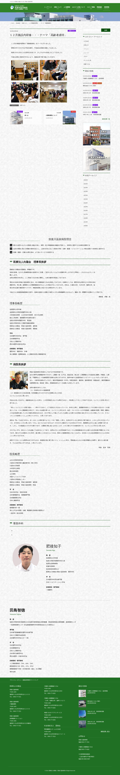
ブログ (85, 56)
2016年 (86, 218)
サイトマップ (36, 680)
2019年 (86, 207)
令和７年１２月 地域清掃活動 (93, 114)
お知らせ (86, 45)
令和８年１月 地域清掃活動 (92, 107)
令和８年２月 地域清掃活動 (92, 100)
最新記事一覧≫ (105, 731)
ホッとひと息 (87, 60)
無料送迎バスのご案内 (90, 85)
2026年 (86, 180)
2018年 (86, 210)
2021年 (86, 199)
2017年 (86, 214)
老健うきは (72, 31)
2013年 (86, 222)
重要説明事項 (27, 680)
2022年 (86, 195)
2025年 (86, 184)
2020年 (86, 203)
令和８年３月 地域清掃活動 (92, 93)
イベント (86, 49)
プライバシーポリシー (16, 680)
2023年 (86, 191)
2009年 (86, 226)
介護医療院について (52, 115)
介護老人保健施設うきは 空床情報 (94, 78)
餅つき (27, 115)
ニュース (86, 53)
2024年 (86, 187)
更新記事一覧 (105, 119)
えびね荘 (86, 41)
